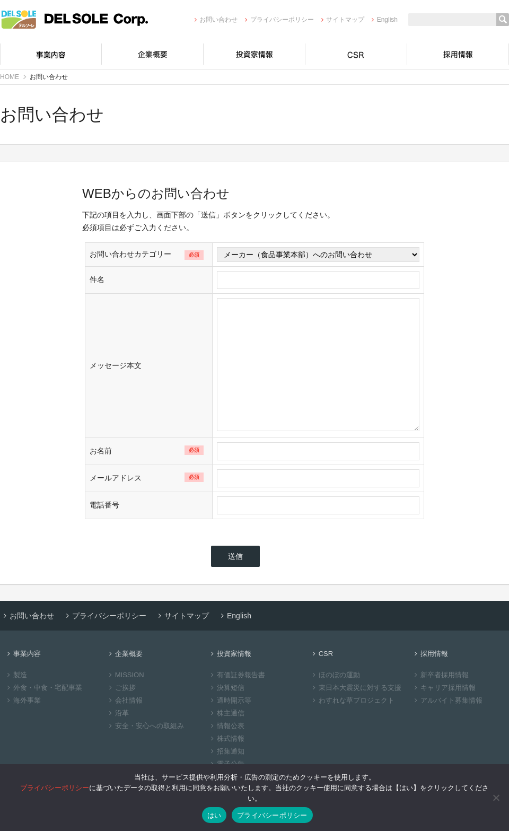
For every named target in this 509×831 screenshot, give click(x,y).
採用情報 (458, 54)
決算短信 (226, 688)
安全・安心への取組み (145, 726)
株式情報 (226, 738)
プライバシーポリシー (277, 19)
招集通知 (226, 751)
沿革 (117, 713)
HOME (9, 77)
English (383, 19)
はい (214, 815)
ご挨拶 (121, 688)
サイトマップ (341, 19)
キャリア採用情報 (443, 688)
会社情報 (124, 700)
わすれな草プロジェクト (352, 700)
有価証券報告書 (236, 675)
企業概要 (153, 54)
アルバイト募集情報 (446, 700)
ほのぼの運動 (335, 675)
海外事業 (22, 700)
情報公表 (226, 726)
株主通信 (226, 713)
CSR (356, 54)
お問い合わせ (214, 19)
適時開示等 (229, 700)
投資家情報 (254, 54)
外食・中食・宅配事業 (43, 688)
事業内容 (51, 54)
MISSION (125, 675)
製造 (15, 675)
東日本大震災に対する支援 (355, 688)
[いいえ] (495, 797)
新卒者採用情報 (440, 675)
